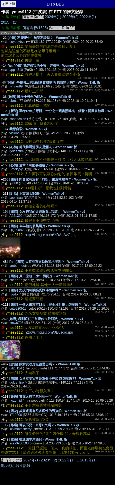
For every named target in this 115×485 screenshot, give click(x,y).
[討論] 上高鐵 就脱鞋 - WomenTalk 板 (37, 193)
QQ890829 (17, 230)
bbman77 (16, 100)
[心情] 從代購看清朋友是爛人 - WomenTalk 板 (43, 147)
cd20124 (15, 368)
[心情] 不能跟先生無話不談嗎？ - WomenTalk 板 (43, 38)
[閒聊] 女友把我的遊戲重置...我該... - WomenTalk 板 (47, 212)
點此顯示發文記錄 (15, 466)
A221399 (16, 215)
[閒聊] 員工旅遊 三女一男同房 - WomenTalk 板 (43, 276)
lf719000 (15, 415)
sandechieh (17, 119)
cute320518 (18, 308)
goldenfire (16, 151)
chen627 (15, 280)
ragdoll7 (15, 294)
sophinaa (16, 197)
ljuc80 (13, 183)
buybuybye (17, 41)
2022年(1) (88, 17)
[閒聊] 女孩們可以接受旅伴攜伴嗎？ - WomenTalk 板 (48, 290)
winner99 (16, 86)
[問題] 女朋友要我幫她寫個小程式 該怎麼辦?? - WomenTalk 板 (55, 378)
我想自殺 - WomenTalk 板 (28, 129)
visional (14, 133)
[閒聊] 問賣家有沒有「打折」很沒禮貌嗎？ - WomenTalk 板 (53, 179)
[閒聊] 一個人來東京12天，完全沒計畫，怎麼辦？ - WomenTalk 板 (58, 304)
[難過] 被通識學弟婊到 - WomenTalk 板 (38, 439)
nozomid (15, 400)
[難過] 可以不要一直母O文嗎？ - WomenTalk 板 (44, 425)
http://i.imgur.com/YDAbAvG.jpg (51, 235)
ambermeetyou (20, 265)
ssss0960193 (19, 443)
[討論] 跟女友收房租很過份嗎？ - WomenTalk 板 (44, 364)
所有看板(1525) (35, 28)
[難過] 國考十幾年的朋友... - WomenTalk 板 (39, 97)
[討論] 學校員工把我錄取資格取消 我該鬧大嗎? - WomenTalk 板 (53, 82)
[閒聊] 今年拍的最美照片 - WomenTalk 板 (39, 226)
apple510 (16, 70)
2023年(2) (70, 17)
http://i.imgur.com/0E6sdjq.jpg (49, 332)
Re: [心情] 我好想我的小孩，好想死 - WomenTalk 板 (46, 65)
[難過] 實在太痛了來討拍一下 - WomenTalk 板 (43, 396)
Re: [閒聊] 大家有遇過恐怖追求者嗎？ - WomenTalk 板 (49, 262)
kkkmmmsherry (20, 429)
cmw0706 (16, 323)
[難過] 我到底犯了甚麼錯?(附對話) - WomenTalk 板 (45, 319)
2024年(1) (53, 17)
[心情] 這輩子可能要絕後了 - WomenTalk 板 (41, 165)
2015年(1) (9, 22)
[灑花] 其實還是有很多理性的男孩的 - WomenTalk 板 (48, 411)
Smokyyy (16, 169)
